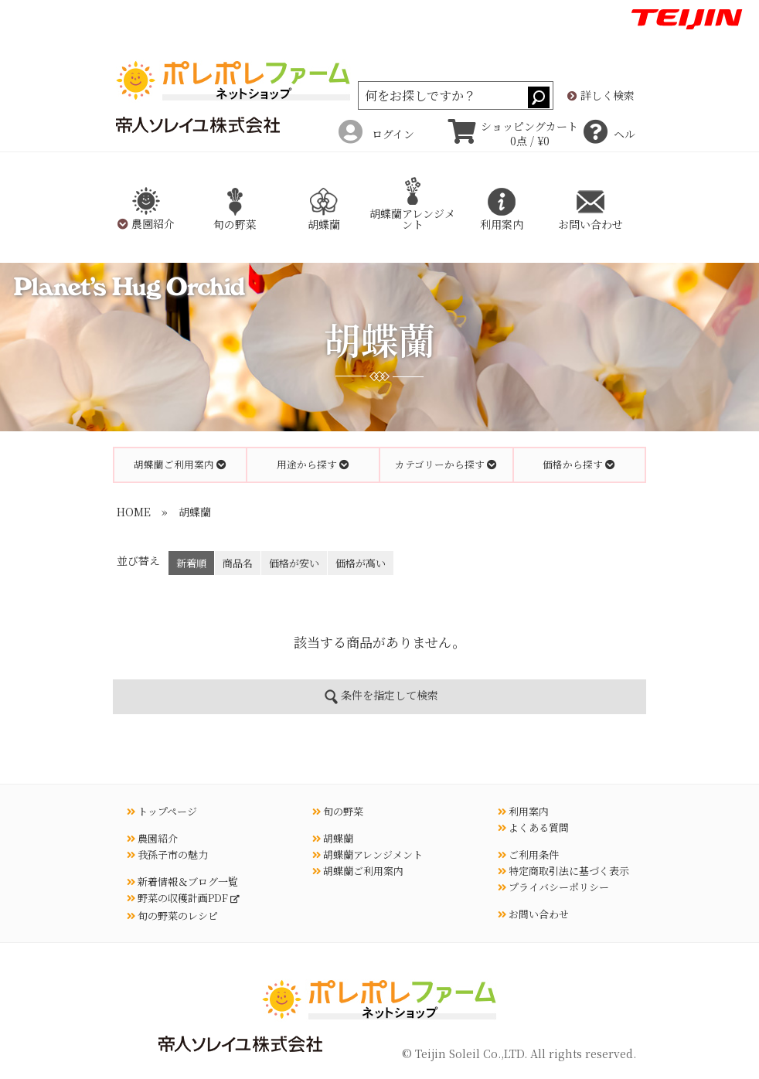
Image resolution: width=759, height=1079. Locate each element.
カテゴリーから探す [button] (446, 464)
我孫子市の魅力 (167, 854)
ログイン (376, 133)
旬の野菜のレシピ (172, 915)
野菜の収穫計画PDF (178, 897)
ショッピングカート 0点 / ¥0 (513, 133)
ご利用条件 (528, 854)
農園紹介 (152, 838)
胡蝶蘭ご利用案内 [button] (180, 464)
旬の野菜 (337, 811)
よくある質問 (533, 827)
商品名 (238, 563)
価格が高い (360, 563)
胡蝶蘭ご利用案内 (357, 870)
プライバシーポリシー (553, 887)
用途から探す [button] (313, 464)
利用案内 (523, 811)
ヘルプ (609, 133)
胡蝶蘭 (195, 511)
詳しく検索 (601, 96)
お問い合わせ (533, 914)
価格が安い (294, 563)
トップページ (162, 811)
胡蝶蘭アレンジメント (412, 207)
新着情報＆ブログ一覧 (182, 881)
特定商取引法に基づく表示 (563, 870)
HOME (134, 511)
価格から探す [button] (579, 464)
